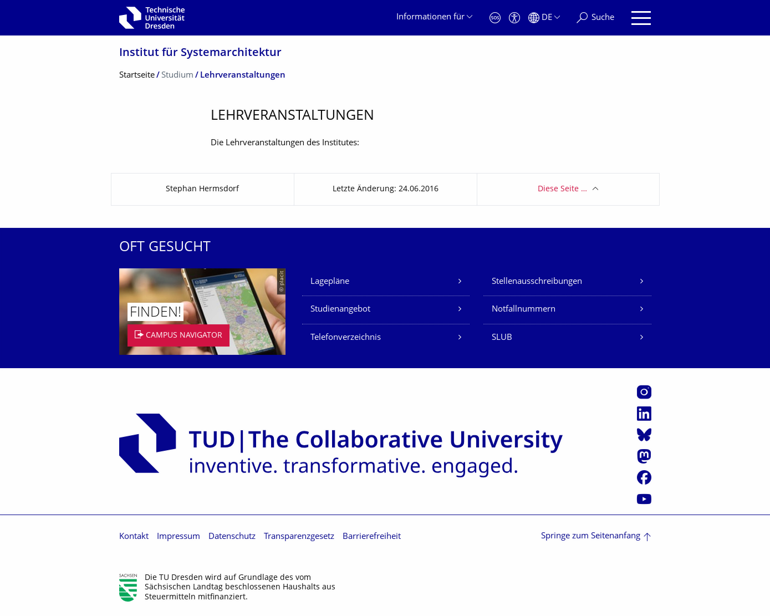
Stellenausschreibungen (537, 282)
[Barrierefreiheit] (514, 18)
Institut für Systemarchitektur (200, 53)
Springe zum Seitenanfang (590, 536)
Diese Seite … (562, 189)
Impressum (178, 537)
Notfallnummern (523, 310)
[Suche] (595, 18)
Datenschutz (232, 537)
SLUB (502, 338)
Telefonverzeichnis (345, 338)
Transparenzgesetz (299, 537)
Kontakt (134, 537)
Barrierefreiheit (372, 537)
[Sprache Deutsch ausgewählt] (544, 18)
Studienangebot (340, 310)
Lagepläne (329, 282)
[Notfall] (495, 18)
